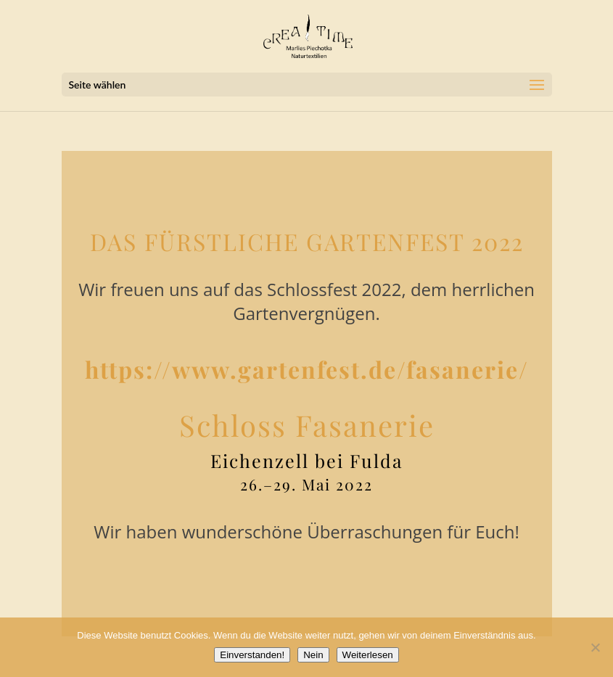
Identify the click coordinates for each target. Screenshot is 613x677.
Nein (313, 654)
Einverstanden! (252, 654)
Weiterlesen (367, 654)
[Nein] (595, 647)
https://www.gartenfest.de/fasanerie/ (307, 369)
